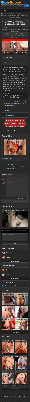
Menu (5, 10)
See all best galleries (15, 388)
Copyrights (14, 397)
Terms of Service (23, 397)
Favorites (7, 35)
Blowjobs (9, 33)
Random (23, 35)
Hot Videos (5, 290)
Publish (15, 201)
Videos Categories (8, 248)
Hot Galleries (6, 336)
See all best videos (15, 332)
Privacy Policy (24, 399)
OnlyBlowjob (10, 115)
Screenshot (15, 37)
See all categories (15, 261)
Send (15, 243)
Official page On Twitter (10, 286)
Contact (7, 397)
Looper (15, 35)
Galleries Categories (8, 265)
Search (26, 5)
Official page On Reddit (11, 282)
